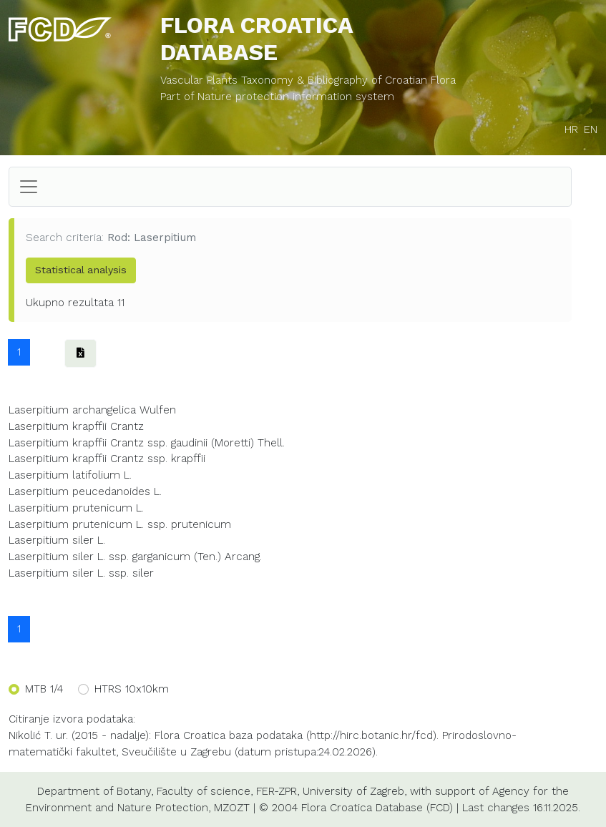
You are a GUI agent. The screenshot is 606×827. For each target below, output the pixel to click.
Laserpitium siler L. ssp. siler (81, 573)
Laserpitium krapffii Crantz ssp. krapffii (107, 458)
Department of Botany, (95, 791)
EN (590, 129)
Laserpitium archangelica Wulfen (92, 409)
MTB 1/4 (44, 688)
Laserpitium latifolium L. (70, 475)
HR (571, 129)
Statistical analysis (81, 269)
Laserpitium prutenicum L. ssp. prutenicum (120, 524)
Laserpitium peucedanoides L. (85, 491)
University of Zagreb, (354, 791)
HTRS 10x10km (131, 688)
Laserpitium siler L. (57, 540)
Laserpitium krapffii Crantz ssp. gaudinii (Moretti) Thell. (147, 442)
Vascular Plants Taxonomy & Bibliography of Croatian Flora (308, 80)
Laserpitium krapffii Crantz (76, 426)
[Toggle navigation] (28, 186)
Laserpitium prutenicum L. (76, 507)
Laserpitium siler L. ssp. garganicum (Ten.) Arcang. (135, 556)
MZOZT (232, 807)
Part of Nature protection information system (277, 96)
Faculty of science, (205, 791)
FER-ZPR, (277, 791)
